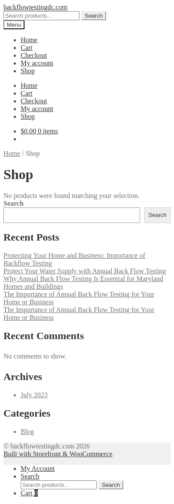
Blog (27, 431)
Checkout (34, 55)
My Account (38, 468)
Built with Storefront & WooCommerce (58, 454)
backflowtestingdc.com (35, 7)
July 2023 (34, 395)
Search (94, 15)
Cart (27, 47)
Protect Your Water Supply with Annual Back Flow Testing (84, 271)
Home (29, 39)
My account (37, 63)
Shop (28, 70)
